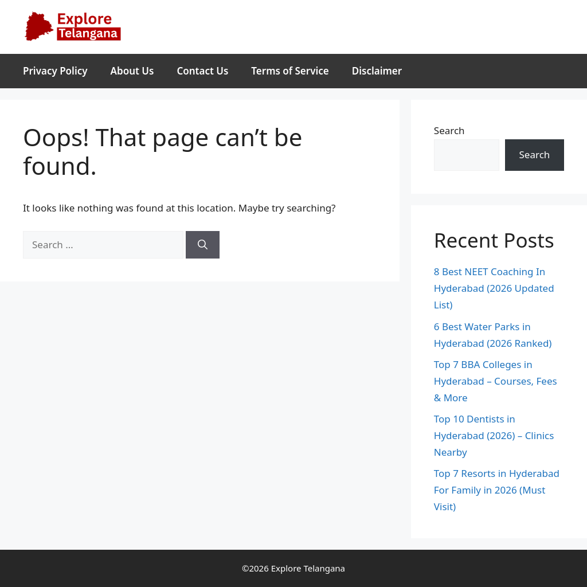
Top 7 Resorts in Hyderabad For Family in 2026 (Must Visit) (496, 490)
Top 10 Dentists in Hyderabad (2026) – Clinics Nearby (494, 435)
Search (449, 130)
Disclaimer (377, 70)
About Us (132, 70)
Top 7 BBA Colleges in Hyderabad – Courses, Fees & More (495, 381)
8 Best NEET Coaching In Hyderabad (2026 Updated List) (494, 288)
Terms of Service (289, 70)
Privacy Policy (55, 70)
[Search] (203, 245)
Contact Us (202, 70)
